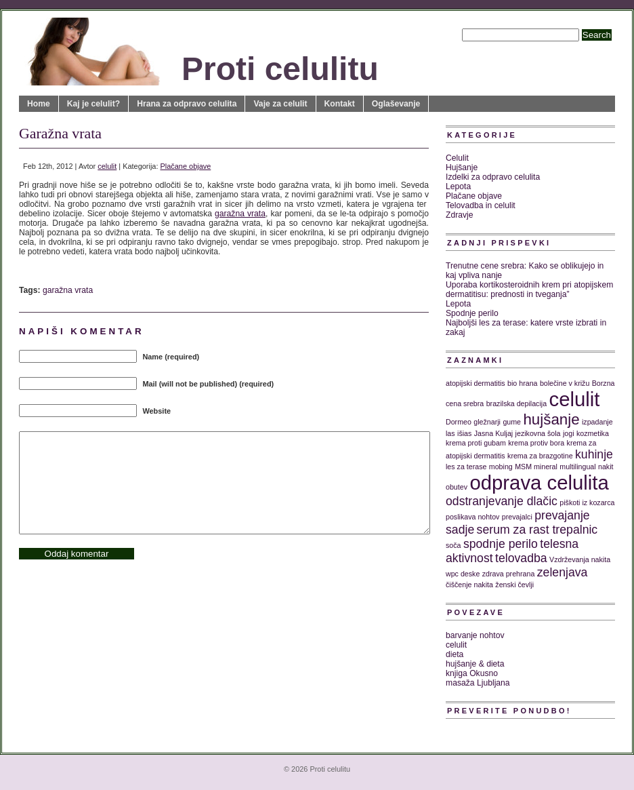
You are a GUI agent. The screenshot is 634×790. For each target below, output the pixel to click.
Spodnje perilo (472, 313)
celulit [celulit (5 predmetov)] (574, 399)
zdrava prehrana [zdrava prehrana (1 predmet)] (508, 574)
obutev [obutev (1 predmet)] (456, 487)
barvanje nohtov (475, 635)
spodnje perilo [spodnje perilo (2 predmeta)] (500, 544)
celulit (107, 166)
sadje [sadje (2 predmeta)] (460, 529)
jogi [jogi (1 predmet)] (568, 433)
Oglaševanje (396, 103)
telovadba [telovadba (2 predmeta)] (521, 558)
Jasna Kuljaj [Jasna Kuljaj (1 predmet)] (493, 433)
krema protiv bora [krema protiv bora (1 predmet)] (536, 443)
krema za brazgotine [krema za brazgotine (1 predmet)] (540, 456)
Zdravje (459, 215)
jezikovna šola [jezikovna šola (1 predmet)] (538, 433)
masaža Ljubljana (478, 683)
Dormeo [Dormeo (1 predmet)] (458, 422)
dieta (454, 654)
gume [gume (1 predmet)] (512, 422)
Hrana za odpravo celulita (186, 103)
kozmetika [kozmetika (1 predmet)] (592, 433)
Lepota (458, 186)
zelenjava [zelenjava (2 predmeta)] (562, 572)
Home (38, 103)
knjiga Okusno (472, 673)
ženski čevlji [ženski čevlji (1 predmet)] (514, 584)
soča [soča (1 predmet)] (453, 545)
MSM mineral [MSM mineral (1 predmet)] (536, 466)
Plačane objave (186, 166)
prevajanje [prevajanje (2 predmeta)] (561, 515)
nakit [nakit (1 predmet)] (606, 466)
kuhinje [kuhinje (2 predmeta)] (594, 454)
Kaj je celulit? (93, 103)
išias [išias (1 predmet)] (464, 433)
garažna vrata (240, 213)
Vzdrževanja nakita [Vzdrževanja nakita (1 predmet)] (579, 559)
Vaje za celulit (280, 103)
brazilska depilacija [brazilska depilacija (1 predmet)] (516, 403)
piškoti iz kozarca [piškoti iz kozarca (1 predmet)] (586, 502)
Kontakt (339, 103)
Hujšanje (462, 167)
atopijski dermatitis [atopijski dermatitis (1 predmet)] (475, 383)
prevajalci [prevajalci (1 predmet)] (517, 517)
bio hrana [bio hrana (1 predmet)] (522, 383)
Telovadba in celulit (480, 205)
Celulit (457, 158)
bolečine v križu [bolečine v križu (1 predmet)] (564, 383)
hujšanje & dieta (475, 664)
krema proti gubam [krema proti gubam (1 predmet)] (476, 443)
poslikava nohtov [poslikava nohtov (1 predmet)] (472, 517)
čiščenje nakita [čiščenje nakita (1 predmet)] (469, 584)
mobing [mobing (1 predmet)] (501, 466)
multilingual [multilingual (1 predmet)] (577, 466)
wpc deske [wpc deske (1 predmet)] (463, 574)
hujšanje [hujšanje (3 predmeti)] (551, 419)
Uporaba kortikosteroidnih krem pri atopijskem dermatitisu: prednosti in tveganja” (529, 289)
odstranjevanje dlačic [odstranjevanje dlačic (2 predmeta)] (501, 501)
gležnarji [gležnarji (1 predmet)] (487, 422)
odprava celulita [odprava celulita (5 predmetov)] (538, 482)
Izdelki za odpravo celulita (493, 177)
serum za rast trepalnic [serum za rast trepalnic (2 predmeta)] (537, 529)
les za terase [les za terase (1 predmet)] (466, 466)
